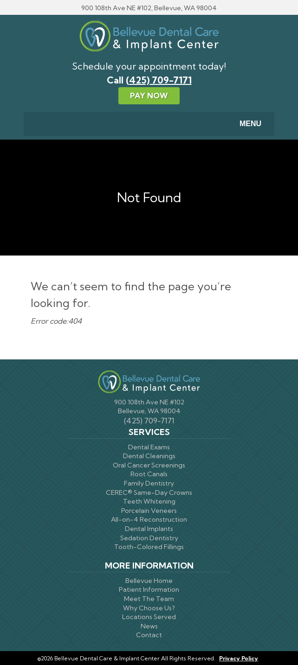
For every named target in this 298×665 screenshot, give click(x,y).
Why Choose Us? (149, 608)
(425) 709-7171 (159, 80)
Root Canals (149, 474)
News (149, 626)
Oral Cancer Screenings (149, 465)
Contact (149, 635)
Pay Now (149, 95)
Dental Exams (149, 447)
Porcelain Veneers (149, 510)
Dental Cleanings (149, 456)
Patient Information (149, 589)
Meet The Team (149, 599)
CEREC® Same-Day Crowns (149, 492)
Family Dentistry (149, 483)
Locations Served (149, 617)
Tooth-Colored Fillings (149, 547)
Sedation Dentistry (149, 538)
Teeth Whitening (149, 501)
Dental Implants (149, 528)
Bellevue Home (149, 580)
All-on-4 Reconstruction (149, 519)
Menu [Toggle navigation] (244, 124)
